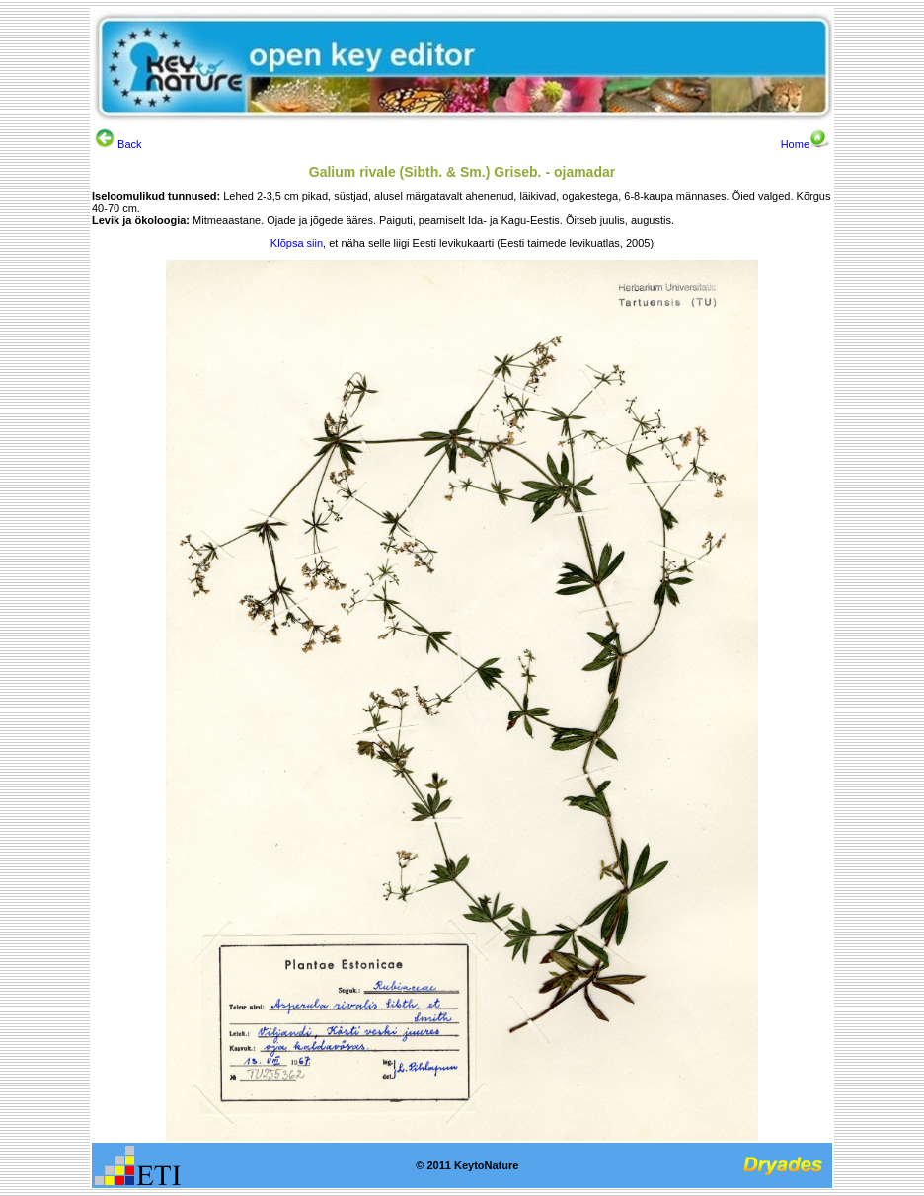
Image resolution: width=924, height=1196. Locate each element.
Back (118, 144)
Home (805, 144)
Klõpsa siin (296, 243)
